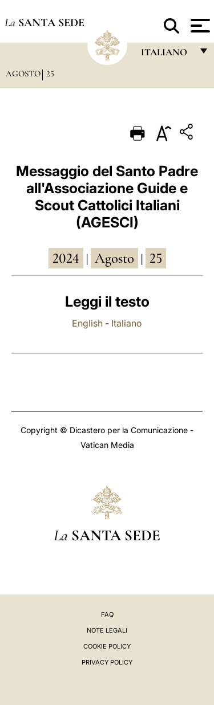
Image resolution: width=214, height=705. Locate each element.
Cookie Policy (107, 646)
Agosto (23, 73)
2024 (66, 258)
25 (50, 73)
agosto (114, 258)
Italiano (126, 323)
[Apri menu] (199, 25)
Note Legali (107, 630)
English (87, 323)
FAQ (107, 614)
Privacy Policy (107, 662)
